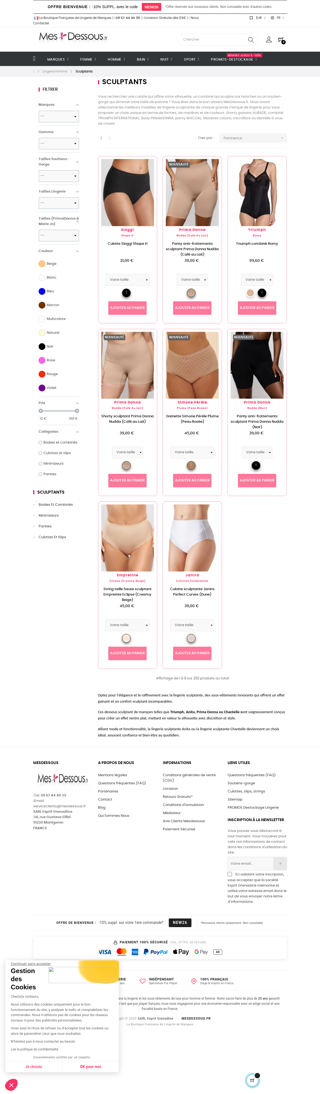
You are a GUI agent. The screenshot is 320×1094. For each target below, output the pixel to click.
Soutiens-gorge (241, 783)
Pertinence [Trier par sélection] (255, 138)
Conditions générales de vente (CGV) (189, 778)
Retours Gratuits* (178, 797)
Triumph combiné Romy (257, 244)
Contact (105, 799)
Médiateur (172, 813)
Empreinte (127, 575)
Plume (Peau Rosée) (192, 408)
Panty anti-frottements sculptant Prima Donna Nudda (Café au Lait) (192, 249)
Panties (45, 526)
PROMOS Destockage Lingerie (253, 807)
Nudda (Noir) (257, 408)
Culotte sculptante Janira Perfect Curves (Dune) (192, 591)
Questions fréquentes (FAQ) (122, 783)
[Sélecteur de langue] (277, 18)
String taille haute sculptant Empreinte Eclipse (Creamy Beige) (127, 594)
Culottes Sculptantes (192, 581)
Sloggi (127, 230)
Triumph (257, 230)
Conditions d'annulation (183, 805)
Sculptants (51, 492)
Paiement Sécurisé (179, 829)
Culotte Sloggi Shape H (127, 244)
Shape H (127, 235)
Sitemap (235, 799)
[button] (11, 1084)
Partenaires (108, 791)
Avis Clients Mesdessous (184, 821)
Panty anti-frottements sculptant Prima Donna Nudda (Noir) (257, 422)
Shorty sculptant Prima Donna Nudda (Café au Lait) (127, 419)
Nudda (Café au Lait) (192, 235)
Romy (257, 235)
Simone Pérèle (192, 402)
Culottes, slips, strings (246, 791)
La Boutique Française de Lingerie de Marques (72, 17)
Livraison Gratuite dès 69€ (164, 17)
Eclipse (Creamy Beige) (128, 581)
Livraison (170, 789)
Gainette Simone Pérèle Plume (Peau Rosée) (192, 419)
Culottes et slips (52, 537)
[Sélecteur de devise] (257, 18)
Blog (102, 807)
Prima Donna (192, 230)
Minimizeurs (49, 515)
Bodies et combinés (56, 505)
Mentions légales (112, 775)
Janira (192, 575)
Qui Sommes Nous (113, 816)
